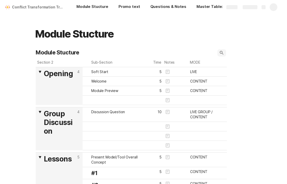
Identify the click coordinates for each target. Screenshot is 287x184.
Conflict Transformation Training (39, 7)
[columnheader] (59, 86)
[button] (221, 52)
